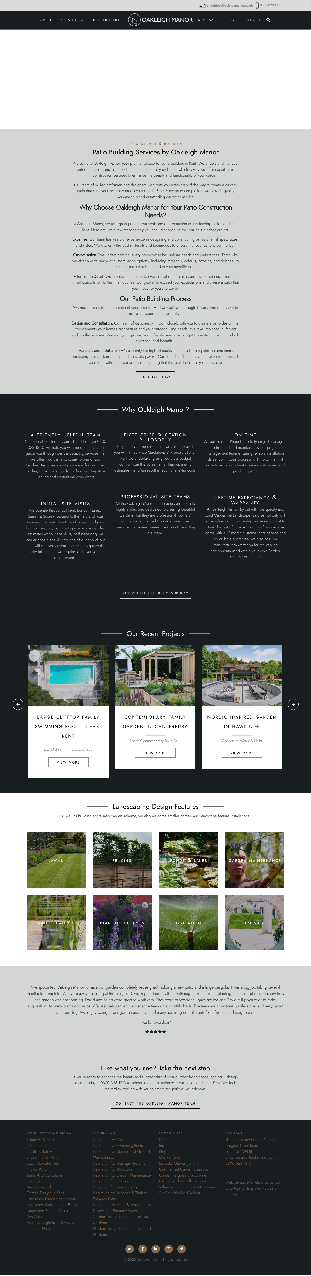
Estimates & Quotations (45, 1140)
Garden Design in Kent (45, 1193)
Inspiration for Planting (111, 1181)
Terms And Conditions (45, 1176)
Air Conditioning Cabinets (180, 1193)
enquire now (155, 377)
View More (68, 762)
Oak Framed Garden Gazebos (183, 1170)
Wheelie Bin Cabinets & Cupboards (188, 1188)
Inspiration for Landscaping (115, 1188)
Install (163, 1146)
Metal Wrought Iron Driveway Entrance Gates (50, 1226)
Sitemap (33, 1181)
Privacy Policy (37, 1170)
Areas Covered (39, 1188)
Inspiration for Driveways (112, 1170)
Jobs (30, 1146)
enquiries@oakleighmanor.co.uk (230, 5)
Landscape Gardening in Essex (52, 1205)
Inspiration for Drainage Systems (119, 1164)
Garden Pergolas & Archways (183, 1176)
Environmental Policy (43, 1158)
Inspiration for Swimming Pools (118, 1146)
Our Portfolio (169, 1158)
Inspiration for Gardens (111, 1140)
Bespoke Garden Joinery (179, 1164)
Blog (162, 1152)
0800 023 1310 (270, 5)
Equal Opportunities (43, 1164)
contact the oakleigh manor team (155, 592)
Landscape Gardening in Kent (51, 1199)
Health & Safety (39, 1152)
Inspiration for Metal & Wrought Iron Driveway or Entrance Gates (122, 1208)
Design (165, 1140)
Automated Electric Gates (47, 1211)
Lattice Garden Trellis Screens (183, 1181)
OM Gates (35, 1217)
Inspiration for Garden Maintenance (122, 1176)
